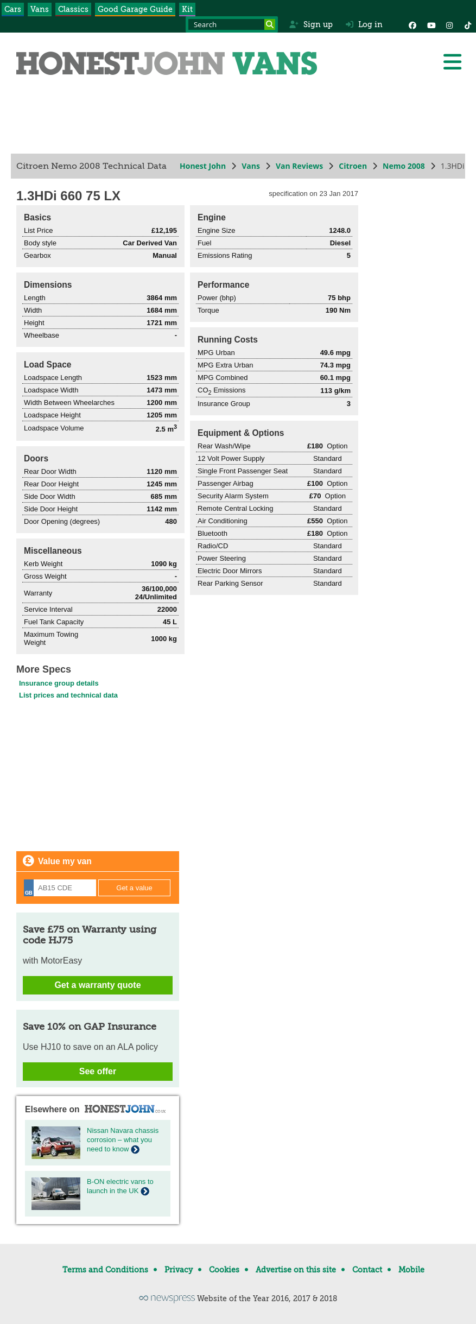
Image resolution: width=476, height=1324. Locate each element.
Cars (12, 9)
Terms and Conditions (105, 1269)
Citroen (353, 166)
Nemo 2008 (404, 166)
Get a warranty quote (97, 985)
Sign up (311, 24)
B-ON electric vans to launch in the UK (120, 1186)
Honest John (203, 166)
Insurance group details (59, 683)
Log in (364, 24)
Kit (187, 9)
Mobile (411, 1269)
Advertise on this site (296, 1269)
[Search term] (232, 24)
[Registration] (60, 887)
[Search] (269, 24)
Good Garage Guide (135, 9)
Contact (367, 1269)
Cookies (224, 1269)
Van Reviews (299, 166)
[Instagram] (449, 24)
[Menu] (452, 62)
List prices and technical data (68, 695)
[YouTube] (431, 24)
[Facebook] (412, 24)
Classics (73, 9)
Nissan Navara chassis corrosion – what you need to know (122, 1139)
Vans (39, 9)
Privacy (178, 1269)
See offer (97, 1071)
